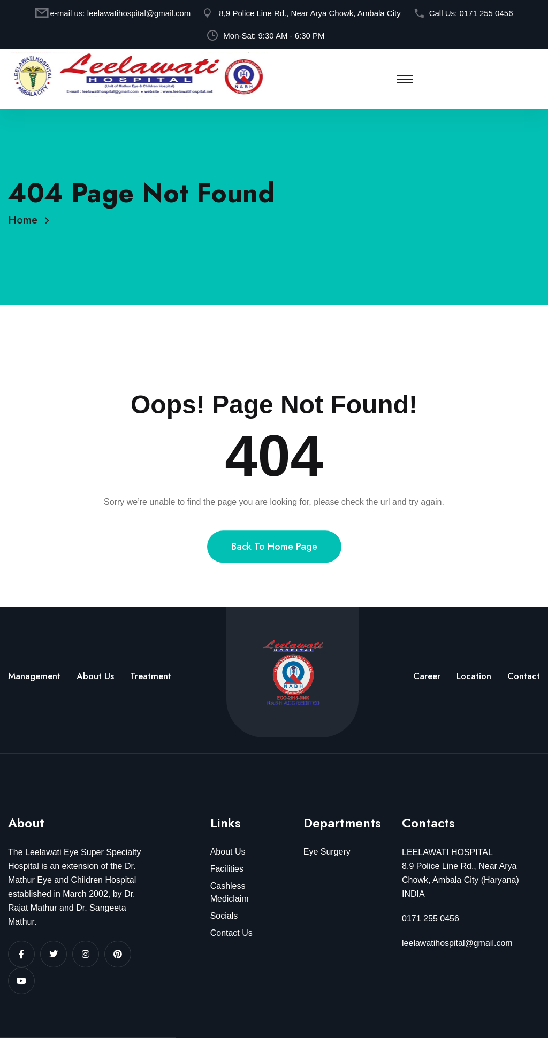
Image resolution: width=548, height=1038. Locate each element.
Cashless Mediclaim (229, 892)
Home (26, 220)
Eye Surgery (327, 851)
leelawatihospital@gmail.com (139, 13)
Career (426, 676)
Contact (523, 676)
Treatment (150, 676)
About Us (95, 676)
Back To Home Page (274, 561)
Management (34, 676)
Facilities (226, 868)
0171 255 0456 (486, 13)
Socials (224, 915)
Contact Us (231, 932)
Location (473, 676)
